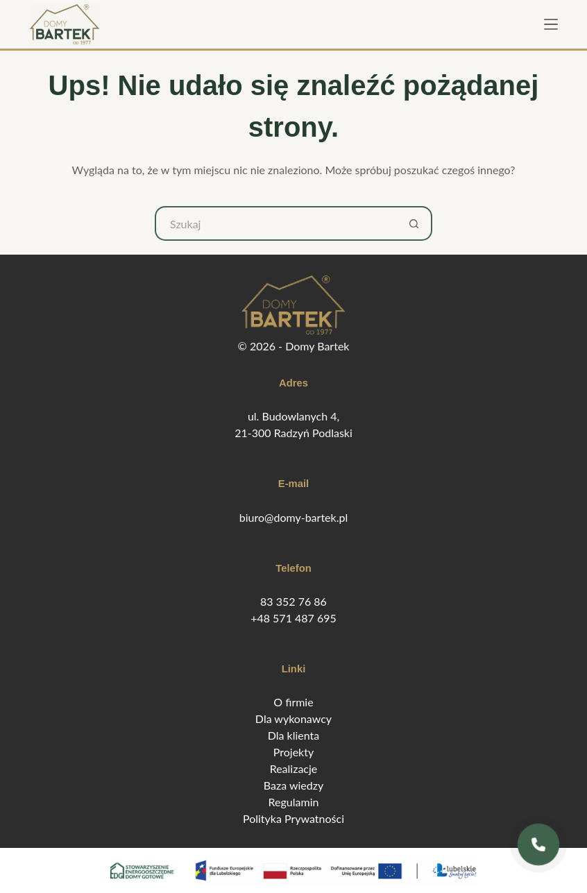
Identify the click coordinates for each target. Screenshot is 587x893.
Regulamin (294, 801)
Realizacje (294, 768)
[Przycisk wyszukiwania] (415, 223)
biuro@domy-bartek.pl (293, 517)
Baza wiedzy (293, 785)
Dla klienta (294, 735)
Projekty (293, 751)
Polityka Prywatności (293, 818)
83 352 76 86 (293, 601)
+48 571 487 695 (293, 617)
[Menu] (551, 24)
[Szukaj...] (276, 223)
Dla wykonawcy (293, 718)
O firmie (293, 701)
